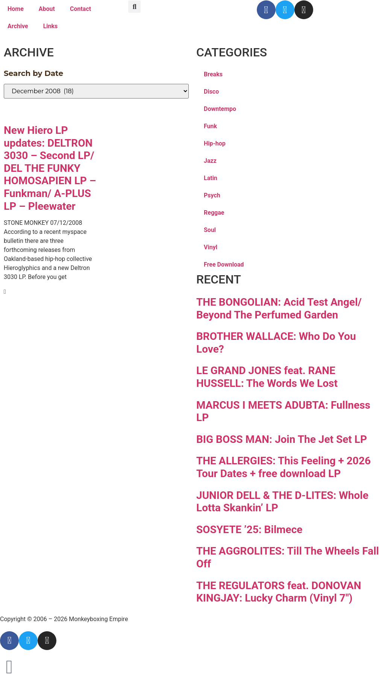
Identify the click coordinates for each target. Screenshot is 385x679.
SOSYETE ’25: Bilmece (249, 529)
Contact (80, 8)
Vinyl (210, 247)
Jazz (210, 160)
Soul (210, 229)
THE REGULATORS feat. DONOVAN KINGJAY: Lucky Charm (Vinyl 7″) (278, 592)
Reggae (214, 212)
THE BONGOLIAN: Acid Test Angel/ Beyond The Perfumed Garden (279, 308)
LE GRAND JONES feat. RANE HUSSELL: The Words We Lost (267, 377)
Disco (211, 91)
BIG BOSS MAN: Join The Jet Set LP (281, 439)
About (47, 8)
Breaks (213, 74)
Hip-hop (215, 143)
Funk (210, 126)
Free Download (224, 264)
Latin (210, 178)
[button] (134, 6)
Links (50, 26)
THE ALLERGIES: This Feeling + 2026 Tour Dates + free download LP (283, 467)
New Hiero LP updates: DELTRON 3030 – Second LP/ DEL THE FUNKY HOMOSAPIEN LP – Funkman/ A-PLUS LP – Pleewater (50, 168)
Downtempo (220, 108)
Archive (18, 26)
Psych (212, 195)
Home (16, 8)
